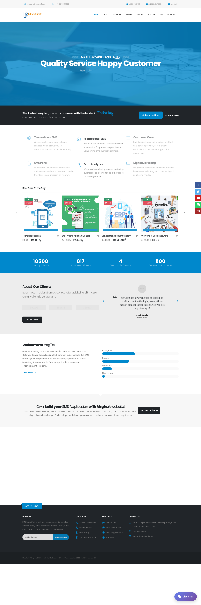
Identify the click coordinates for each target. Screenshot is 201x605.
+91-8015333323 (61, 4)
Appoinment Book (154, 4)
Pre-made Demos (120, 265)
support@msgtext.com (35, 4)
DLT (161, 14)
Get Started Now (149, 410)
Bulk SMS (110, 537)
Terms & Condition (87, 523)
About (105, 14)
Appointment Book (87, 537)
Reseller (151, 14)
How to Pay (84, 532)
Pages (140, 14)
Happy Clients (40, 265)
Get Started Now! (150, 115)
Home (95, 14)
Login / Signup (133, 4)
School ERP (111, 523)
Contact (172, 14)
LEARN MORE (32, 319)
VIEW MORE (29, 372)
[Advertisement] (101, 439)
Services (117, 14)
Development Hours (160, 265)
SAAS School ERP (113, 527)
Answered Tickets (80, 265)
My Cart (172, 4)
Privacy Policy (85, 527)
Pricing (129, 14)
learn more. (173, 115)
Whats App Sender (114, 532)
